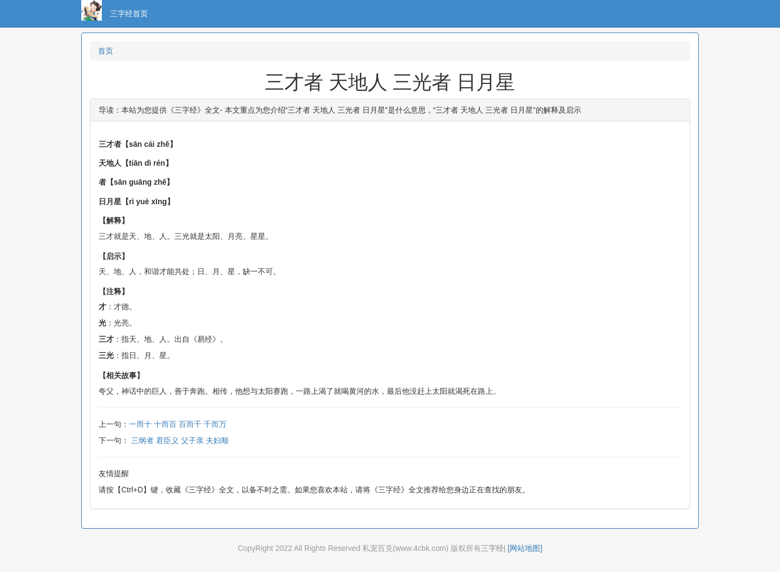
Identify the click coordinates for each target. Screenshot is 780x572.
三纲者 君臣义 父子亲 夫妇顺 (180, 440)
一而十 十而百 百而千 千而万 (177, 424)
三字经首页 (129, 13)
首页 (105, 51)
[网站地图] (525, 548)
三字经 (492, 548)
